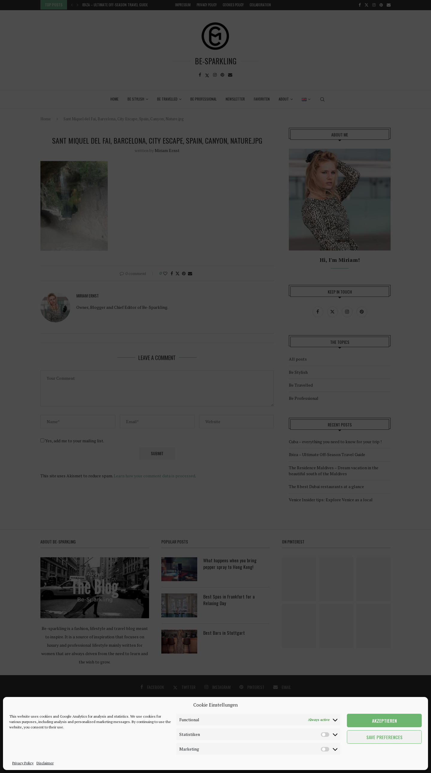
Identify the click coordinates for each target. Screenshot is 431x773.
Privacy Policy (23, 763)
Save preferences (384, 737)
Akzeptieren (384, 720)
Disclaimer (45, 763)
